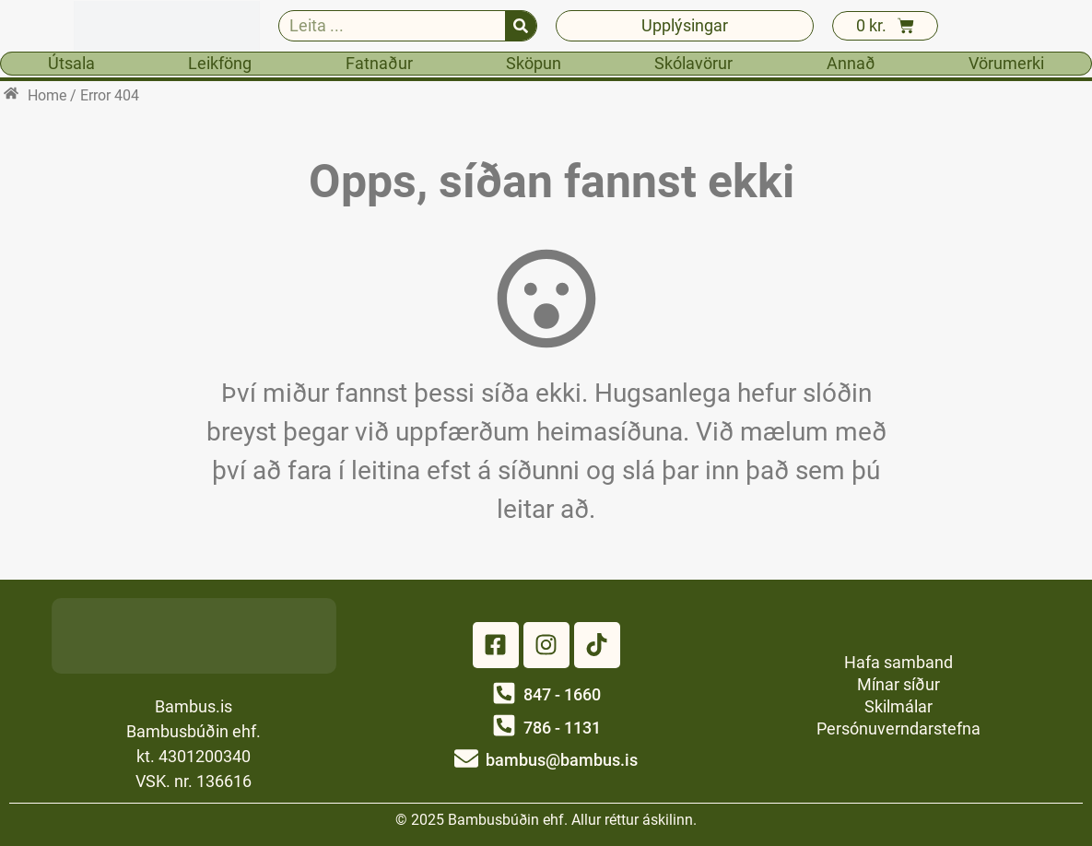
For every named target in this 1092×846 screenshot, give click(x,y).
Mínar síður (898, 684)
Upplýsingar (684, 25)
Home (47, 95)
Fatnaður (379, 63)
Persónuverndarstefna (898, 728)
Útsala (71, 63)
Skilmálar (898, 706)
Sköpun (533, 63)
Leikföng (220, 63)
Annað (851, 63)
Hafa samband (898, 662)
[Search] (520, 26)
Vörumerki (1006, 63)
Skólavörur (693, 63)
